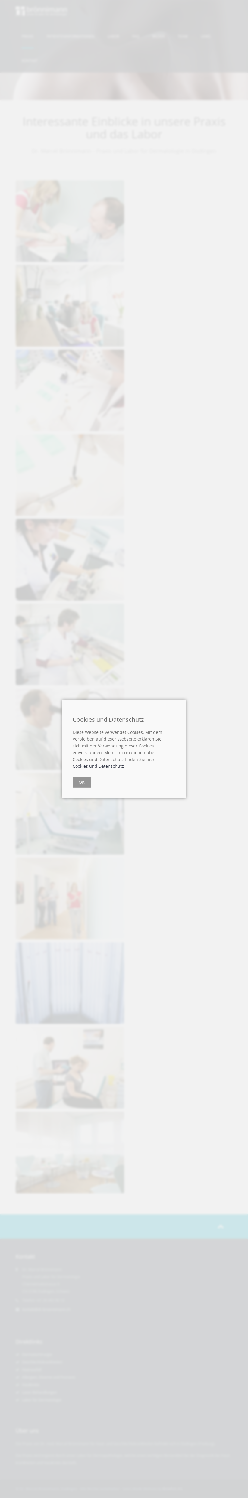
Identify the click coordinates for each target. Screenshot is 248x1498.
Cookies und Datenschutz (98, 766)
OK (82, 782)
